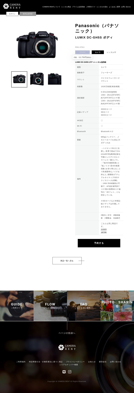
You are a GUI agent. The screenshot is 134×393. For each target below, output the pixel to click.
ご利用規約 (21, 362)
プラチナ (82, 52)
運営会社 (103, 362)
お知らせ (92, 362)
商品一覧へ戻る (67, 261)
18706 (104, 232)
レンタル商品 (66, 7)
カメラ (98, 52)
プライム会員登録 (78, 7)
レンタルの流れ (102, 7)
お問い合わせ (126, 7)
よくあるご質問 (114, 7)
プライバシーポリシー (75, 362)
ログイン (12, 14)
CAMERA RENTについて (51, 7)
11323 (104, 229)
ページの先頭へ (67, 333)
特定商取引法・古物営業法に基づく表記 (46, 362)
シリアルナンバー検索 (68, 365)
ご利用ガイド (90, 7)
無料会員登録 (28, 14)
